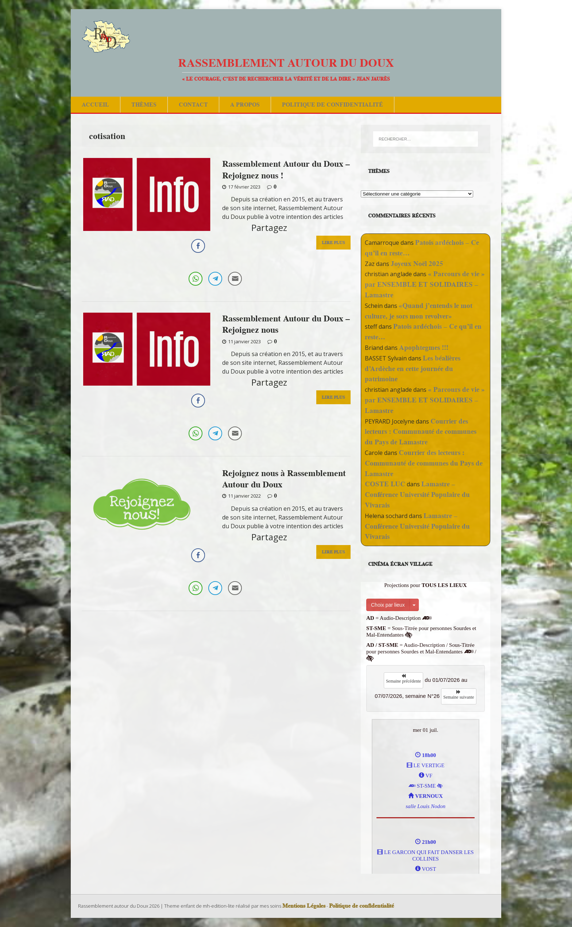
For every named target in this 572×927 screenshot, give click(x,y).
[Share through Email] (235, 279)
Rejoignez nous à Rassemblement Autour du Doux (284, 478)
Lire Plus (333, 242)
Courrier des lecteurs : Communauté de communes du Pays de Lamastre (420, 431)
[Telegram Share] (215, 279)
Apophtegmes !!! (423, 347)
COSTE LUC (385, 484)
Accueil (95, 104)
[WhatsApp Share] (195, 279)
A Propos (245, 104)
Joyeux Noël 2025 (417, 264)
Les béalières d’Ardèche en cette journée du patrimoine (412, 368)
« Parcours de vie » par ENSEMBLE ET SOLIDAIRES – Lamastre (425, 284)
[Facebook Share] (198, 246)
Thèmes (143, 104)
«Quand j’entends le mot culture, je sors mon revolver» (418, 311)
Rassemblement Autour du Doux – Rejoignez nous (286, 324)
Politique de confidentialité (332, 104)
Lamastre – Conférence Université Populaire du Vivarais (417, 494)
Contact (193, 104)
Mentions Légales (303, 906)
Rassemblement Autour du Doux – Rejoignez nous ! (286, 169)
